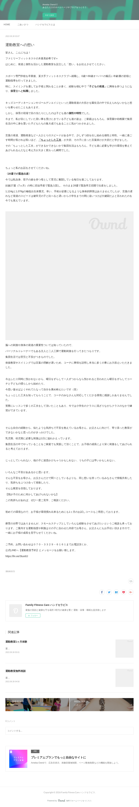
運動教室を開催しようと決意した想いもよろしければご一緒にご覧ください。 (43, 678)
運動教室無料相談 (15, 670)
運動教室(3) (10, 571)
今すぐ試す (49, 15)
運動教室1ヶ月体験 (16, 641)
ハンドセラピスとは (45, 24)
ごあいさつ (22, 24)
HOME (7, 24)
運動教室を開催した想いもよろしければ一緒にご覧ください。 (35, 648)
